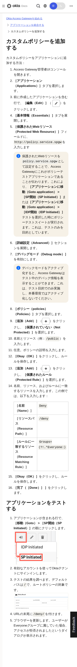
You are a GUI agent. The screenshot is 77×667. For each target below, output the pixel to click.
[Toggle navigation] (71, 6)
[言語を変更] (45, 6)
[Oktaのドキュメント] (17, 6)
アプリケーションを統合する (27, 24)
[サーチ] (38, 5)
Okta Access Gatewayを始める (24, 18)
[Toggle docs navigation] (3, 6)
